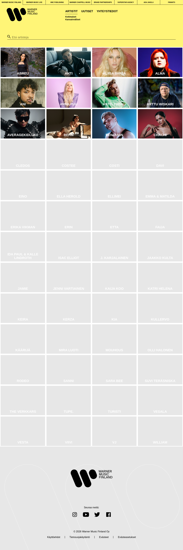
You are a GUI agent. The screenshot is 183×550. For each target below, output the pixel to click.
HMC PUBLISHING (57, 2)
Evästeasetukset (127, 537)
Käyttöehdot (53, 537)
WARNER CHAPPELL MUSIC (79, 2)
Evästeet (104, 537)
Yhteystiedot (107, 11)
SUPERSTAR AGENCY (126, 2)
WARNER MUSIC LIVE (34, 2)
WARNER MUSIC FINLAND (11, 2)
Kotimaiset (70, 17)
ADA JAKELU (149, 2)
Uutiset (87, 11)
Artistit (71, 11)
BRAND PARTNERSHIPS (103, 2)
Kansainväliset (72, 19)
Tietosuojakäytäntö (79, 537)
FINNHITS (171, 2)
